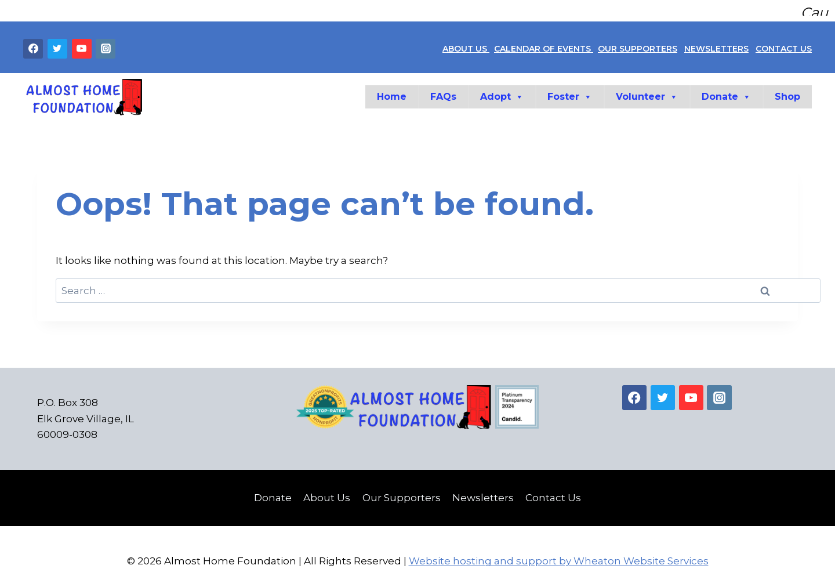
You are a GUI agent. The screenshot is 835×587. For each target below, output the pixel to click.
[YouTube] (82, 44)
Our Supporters (401, 493)
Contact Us (553, 493)
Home (391, 91)
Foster (569, 92)
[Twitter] (57, 44)
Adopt (502, 92)
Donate (726, 92)
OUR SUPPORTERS (637, 44)
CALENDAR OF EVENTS (543, 44)
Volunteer (647, 92)
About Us (326, 493)
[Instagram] (105, 44)
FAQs (443, 91)
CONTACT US (784, 44)
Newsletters (483, 493)
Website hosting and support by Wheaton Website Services (559, 556)
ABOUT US (465, 44)
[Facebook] (33, 44)
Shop (787, 91)
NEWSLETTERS (716, 44)
